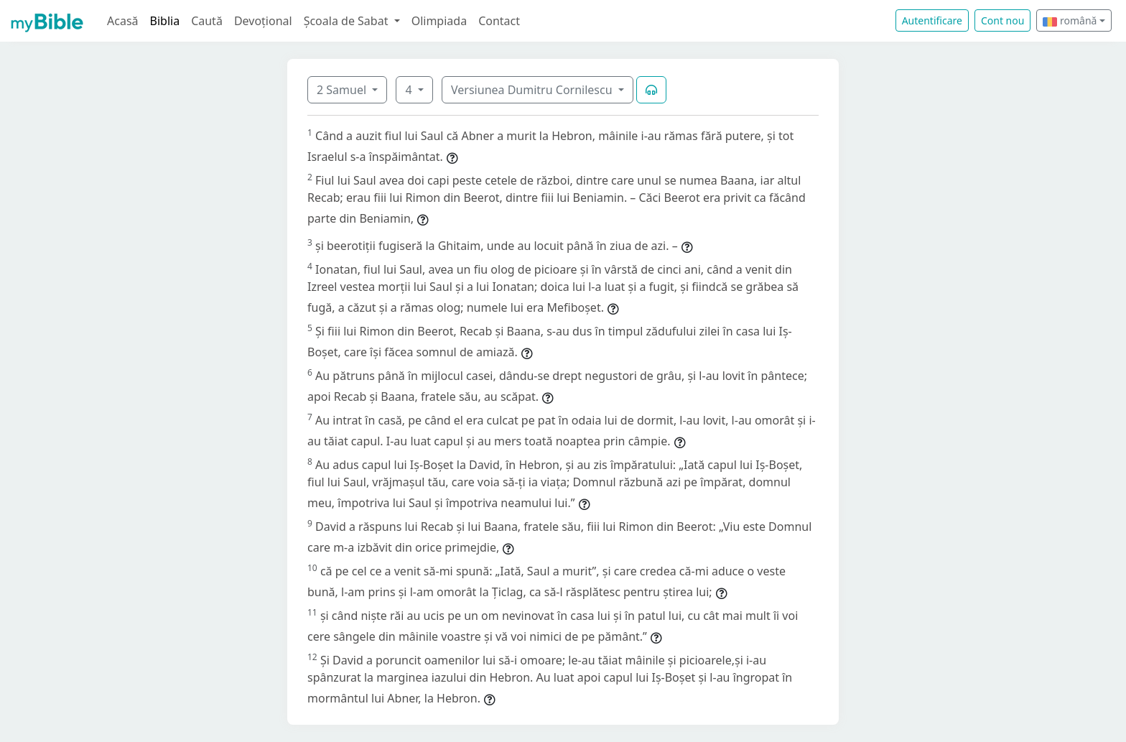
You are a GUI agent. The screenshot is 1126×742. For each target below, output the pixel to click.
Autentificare (932, 20)
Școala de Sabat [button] (347, 21)
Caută (207, 21)
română (1070, 20)
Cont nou (1002, 20)
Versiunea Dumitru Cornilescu (533, 90)
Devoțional (263, 21)
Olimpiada (439, 21)
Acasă (123, 21)
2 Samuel (343, 90)
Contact (499, 21)
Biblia (165, 21)
